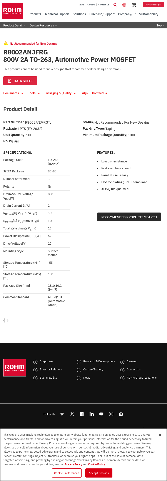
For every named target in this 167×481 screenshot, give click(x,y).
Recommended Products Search (129, 216)
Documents (13, 92)
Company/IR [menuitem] (127, 14)
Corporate (46, 361)
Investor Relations (51, 369)
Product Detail (12, 25)
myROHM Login (153, 4)
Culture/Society (93, 369)
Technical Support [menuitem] (57, 14)
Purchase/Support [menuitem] (102, 14)
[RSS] (62, 414)
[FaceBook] (82, 414)
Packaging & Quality (60, 92)
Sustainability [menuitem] (148, 14)
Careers (91, 4)
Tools (34, 92)
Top (159, 25)
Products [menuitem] (35, 14)
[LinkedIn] (91, 414)
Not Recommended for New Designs (122, 122)
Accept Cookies (99, 473)
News (81, 4)
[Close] (160, 435)
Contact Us (103, 4)
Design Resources (42, 25)
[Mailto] (121, 414)
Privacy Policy (73, 464)
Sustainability (48, 377)
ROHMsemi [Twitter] (72, 414)
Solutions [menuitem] (79, 14)
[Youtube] (101, 414)
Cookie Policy (96, 464)
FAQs (84, 93)
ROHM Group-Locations (142, 377)
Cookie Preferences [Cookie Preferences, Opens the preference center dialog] (66, 473)
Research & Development (99, 361)
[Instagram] (111, 414)
